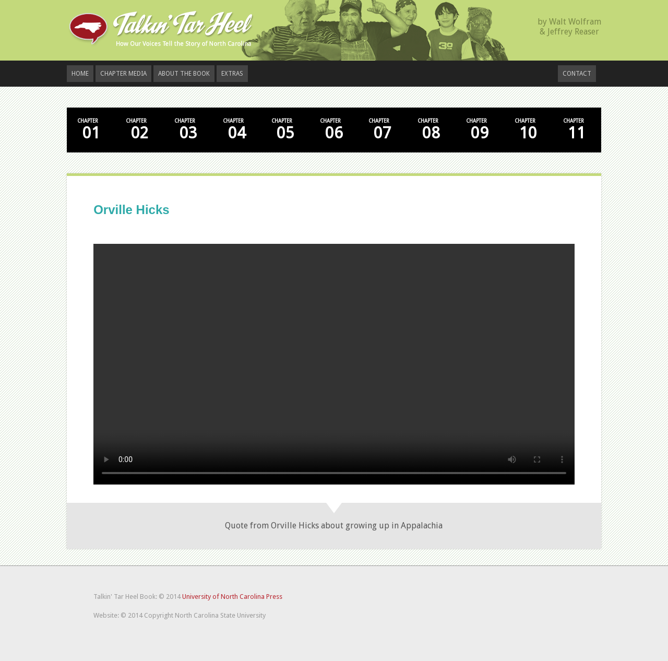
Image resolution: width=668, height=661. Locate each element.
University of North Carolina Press (232, 596)
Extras (232, 73)
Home (80, 73)
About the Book (184, 73)
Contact (577, 73)
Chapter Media (123, 73)
